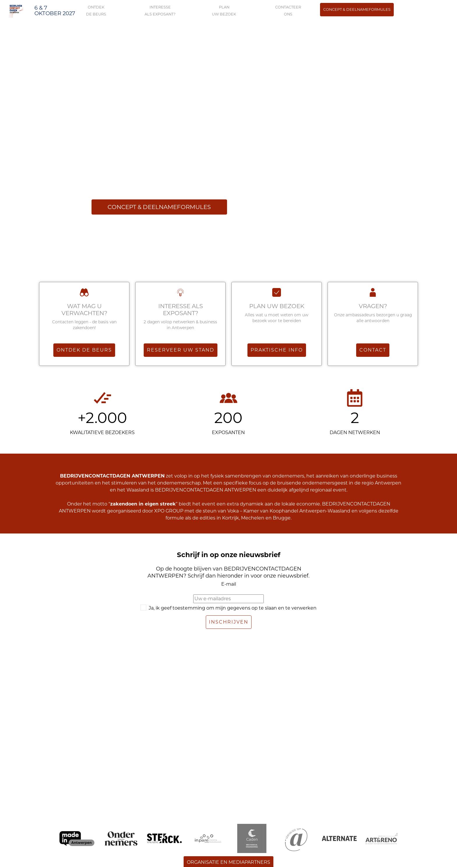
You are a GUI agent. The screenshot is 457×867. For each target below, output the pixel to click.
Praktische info (277, 350)
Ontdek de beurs (84, 350)
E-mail (228, 584)
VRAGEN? (373, 306)
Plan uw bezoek (276, 306)
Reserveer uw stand (180, 350)
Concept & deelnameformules (357, 9)
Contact (372, 350)
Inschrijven (228, 622)
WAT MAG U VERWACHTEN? (84, 310)
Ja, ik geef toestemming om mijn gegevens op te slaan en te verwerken (233, 608)
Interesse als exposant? (180, 310)
